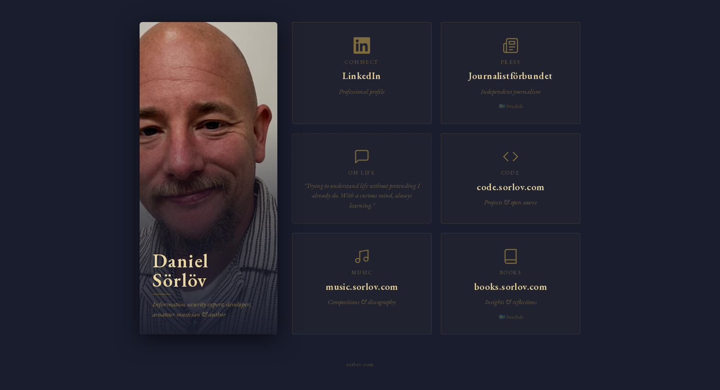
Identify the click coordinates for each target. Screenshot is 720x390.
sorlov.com (360, 364)
